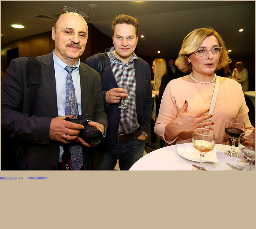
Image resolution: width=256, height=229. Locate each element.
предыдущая (11, 178)
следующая (38, 178)
